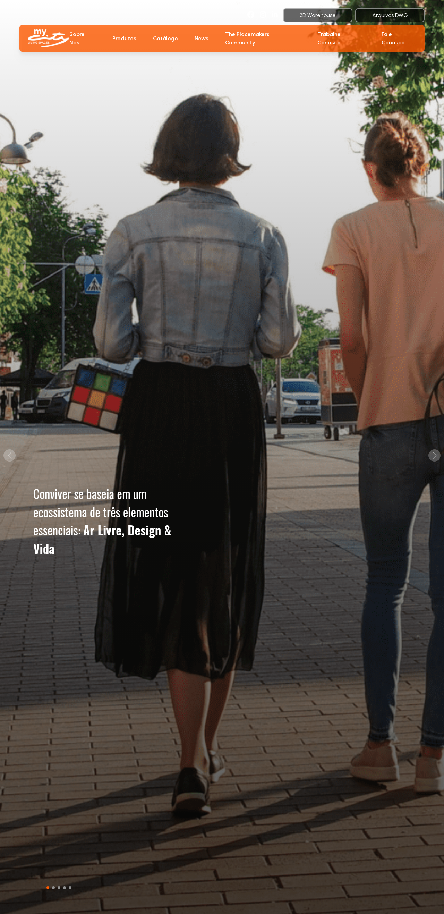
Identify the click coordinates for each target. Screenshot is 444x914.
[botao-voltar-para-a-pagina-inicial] (48, 38)
